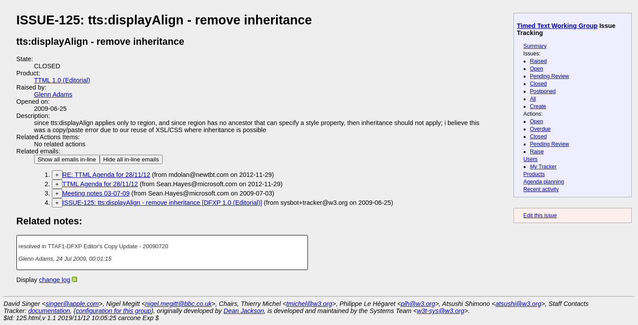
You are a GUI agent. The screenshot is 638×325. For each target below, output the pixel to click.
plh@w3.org (418, 303)
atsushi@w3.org (518, 303)
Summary (534, 46)
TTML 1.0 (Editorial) (62, 80)
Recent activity (541, 189)
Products (534, 174)
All (533, 99)
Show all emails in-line (67, 159)
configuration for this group (113, 310)
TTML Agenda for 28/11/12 (100, 184)
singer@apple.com (72, 303)
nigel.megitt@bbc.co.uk (178, 303)
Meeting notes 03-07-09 (96, 193)
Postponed (543, 91)
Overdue (540, 129)
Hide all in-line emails (131, 159)
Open (536, 69)
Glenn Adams (53, 94)
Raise (537, 152)
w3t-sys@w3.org (440, 310)
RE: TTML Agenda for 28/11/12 (106, 174)
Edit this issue (539, 215)
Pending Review (549, 76)
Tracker (543, 167)
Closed (538, 84)
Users (530, 159)
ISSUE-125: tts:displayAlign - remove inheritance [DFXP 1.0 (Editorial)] (162, 202)
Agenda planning (543, 182)
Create (538, 106)
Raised (538, 61)
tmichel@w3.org (309, 303)
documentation (49, 310)
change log (54, 279)
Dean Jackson (244, 310)
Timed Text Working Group (557, 25)
